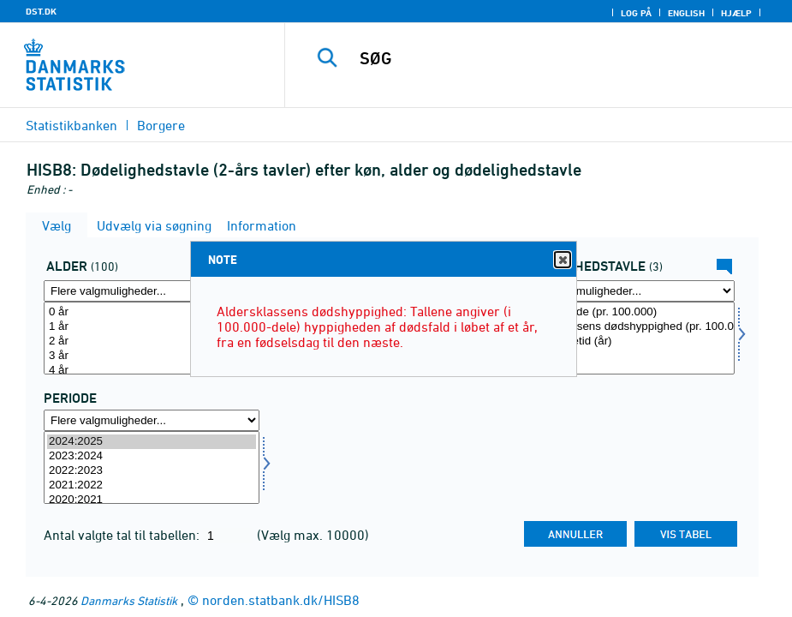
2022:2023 (151, 471)
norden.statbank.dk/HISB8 (281, 600)
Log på (636, 13)
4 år (151, 370)
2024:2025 (151, 441)
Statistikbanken (71, 125)
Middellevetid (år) (626, 341)
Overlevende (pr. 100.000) (626, 312)
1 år (151, 327)
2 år (151, 341)
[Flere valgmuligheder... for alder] (151, 291)
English (686, 13)
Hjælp (736, 13)
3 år (151, 356)
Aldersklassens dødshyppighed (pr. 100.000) (626, 327)
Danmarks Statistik (128, 600)
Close (561, 260)
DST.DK (41, 11)
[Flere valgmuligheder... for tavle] (627, 291)
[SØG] (553, 58)
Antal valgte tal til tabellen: (123, 534)
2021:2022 (151, 485)
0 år (151, 312)
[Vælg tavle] (627, 338)
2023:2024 (151, 456)
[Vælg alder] (151, 338)
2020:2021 (151, 500)
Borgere (161, 125)
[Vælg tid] (151, 467)
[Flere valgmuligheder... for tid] (151, 420)
